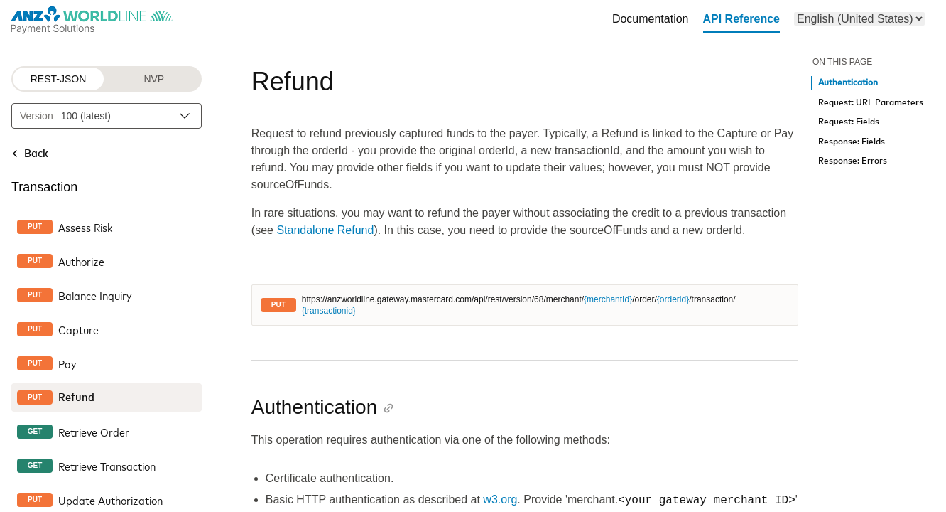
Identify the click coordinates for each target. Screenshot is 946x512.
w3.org (500, 500)
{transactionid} (329, 311)
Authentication (848, 82)
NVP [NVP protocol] (153, 79)
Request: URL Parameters (870, 102)
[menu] (859, 19)
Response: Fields (851, 141)
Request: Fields (848, 122)
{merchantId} (608, 299)
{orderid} (673, 299)
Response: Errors (852, 161)
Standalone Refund (325, 230)
